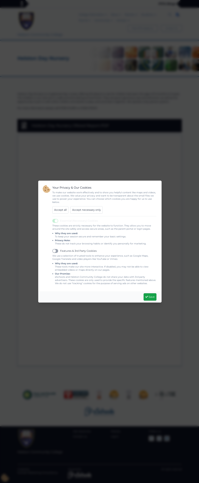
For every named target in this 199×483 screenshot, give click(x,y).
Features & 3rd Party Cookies (78, 250)
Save (150, 296)
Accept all (60, 209)
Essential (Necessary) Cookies (79, 220)
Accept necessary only (86, 209)
